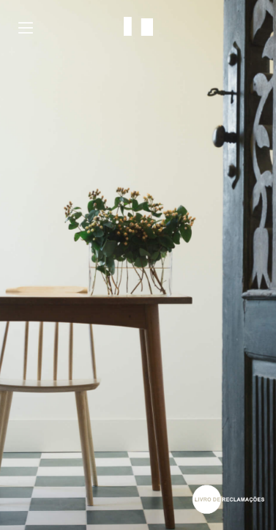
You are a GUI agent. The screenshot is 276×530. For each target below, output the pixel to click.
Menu (26, 28)
